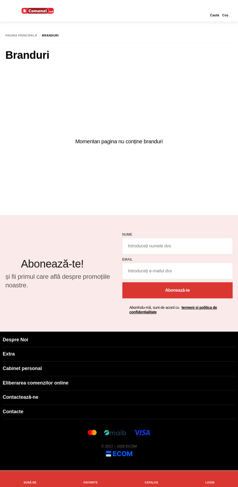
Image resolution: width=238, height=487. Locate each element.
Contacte (119, 411)
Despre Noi (119, 339)
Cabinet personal (119, 368)
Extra (119, 354)
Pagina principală (21, 35)
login (210, 478)
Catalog (151, 478)
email (127, 259)
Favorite (90, 478)
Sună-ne (30, 478)
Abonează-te (177, 290)
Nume (127, 234)
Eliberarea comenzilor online (119, 383)
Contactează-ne (119, 397)
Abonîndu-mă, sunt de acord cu (173, 309)
